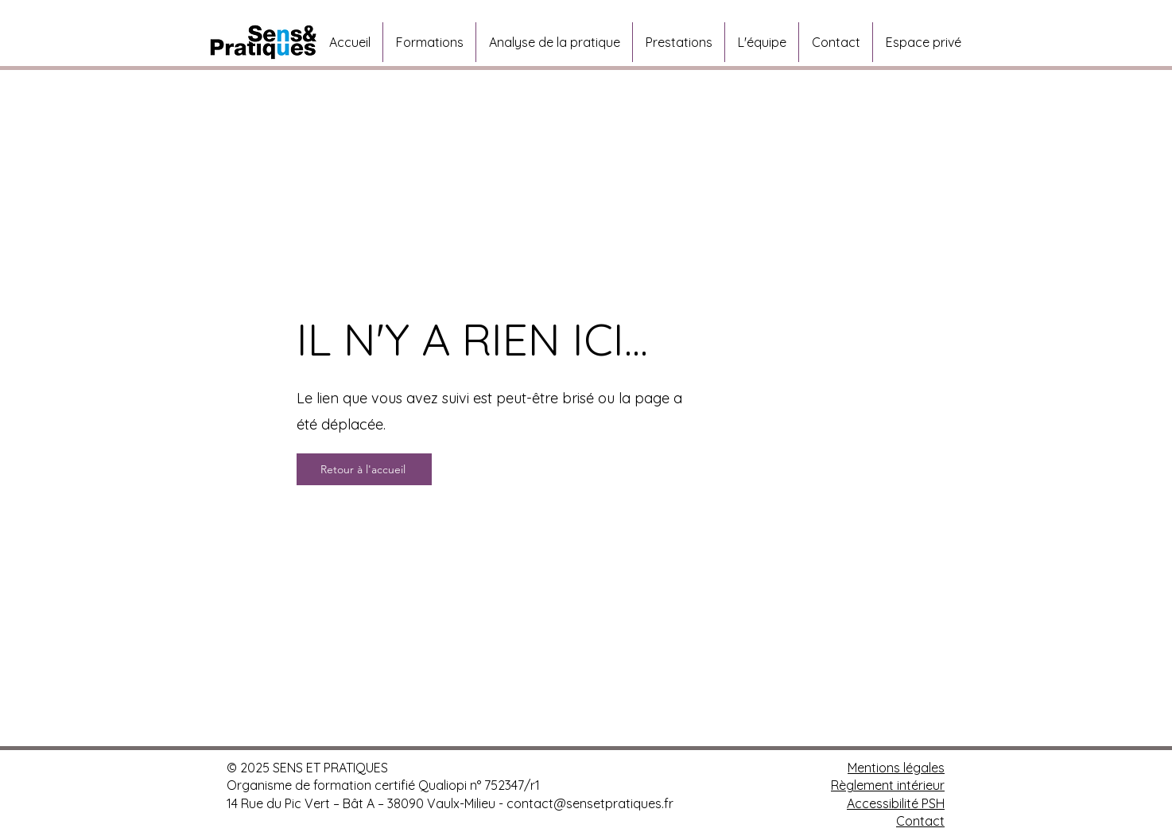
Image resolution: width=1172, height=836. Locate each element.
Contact (920, 821)
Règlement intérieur (888, 785)
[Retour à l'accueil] (364, 469)
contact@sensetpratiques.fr (589, 803)
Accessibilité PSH (896, 803)
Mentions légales (896, 768)
